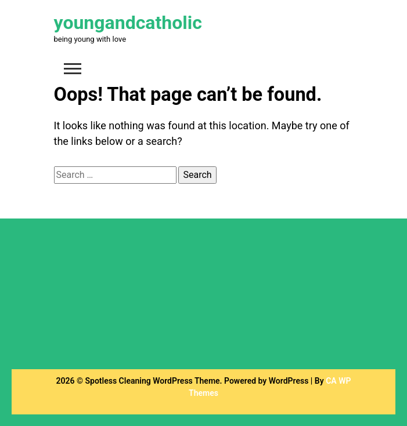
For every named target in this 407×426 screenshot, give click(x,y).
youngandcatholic (128, 23)
